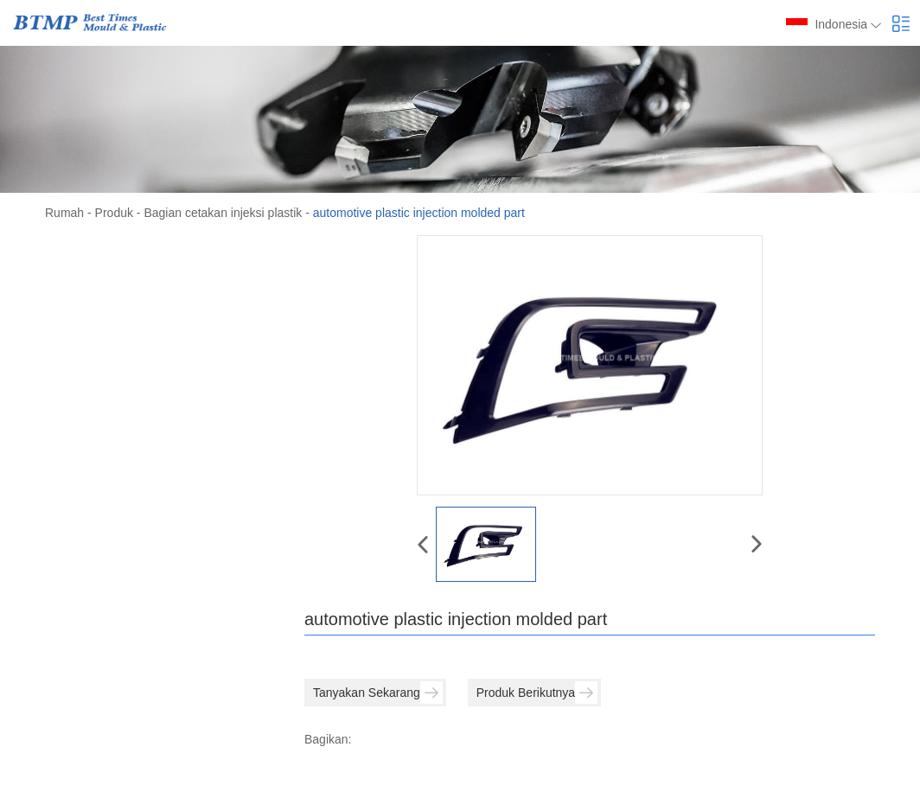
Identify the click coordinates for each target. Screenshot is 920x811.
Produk (114, 213)
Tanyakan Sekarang (378, 692)
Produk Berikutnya (536, 692)
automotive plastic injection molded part (419, 213)
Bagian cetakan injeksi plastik (223, 213)
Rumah (64, 213)
